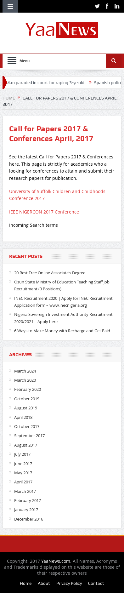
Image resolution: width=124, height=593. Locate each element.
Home (25, 583)
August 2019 (25, 408)
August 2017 (25, 445)
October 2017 (26, 426)
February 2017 (27, 500)
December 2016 (28, 519)
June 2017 (23, 463)
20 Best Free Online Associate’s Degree (49, 273)
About (44, 583)
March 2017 (25, 491)
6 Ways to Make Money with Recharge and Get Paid (62, 331)
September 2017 (29, 435)
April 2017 (23, 482)
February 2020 (27, 389)
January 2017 (26, 509)
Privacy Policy (69, 583)
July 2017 (22, 454)
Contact (96, 583)
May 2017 (23, 473)
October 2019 (26, 399)
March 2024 (25, 371)
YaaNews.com (55, 561)
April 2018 (23, 417)
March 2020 (25, 380)
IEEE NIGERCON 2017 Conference (44, 212)
